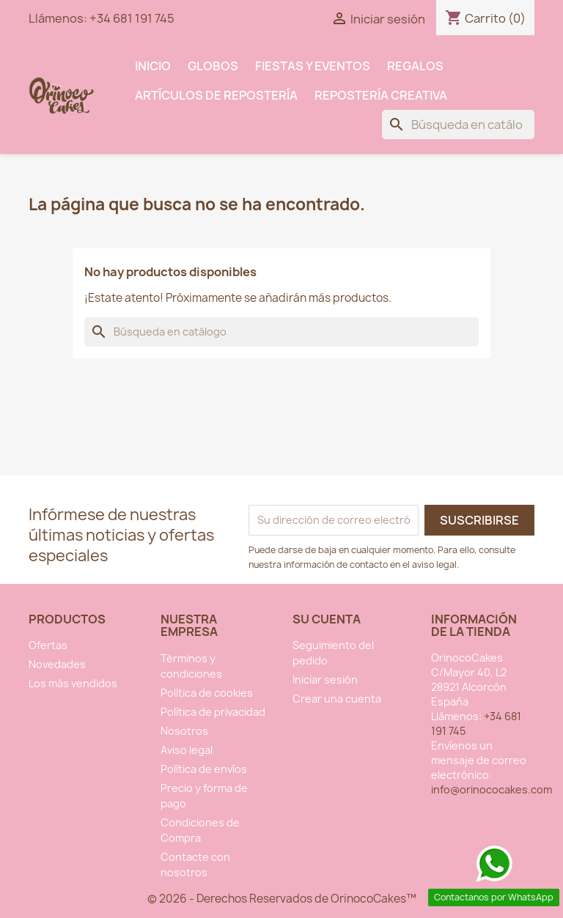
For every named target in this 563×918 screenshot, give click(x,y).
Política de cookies (207, 693)
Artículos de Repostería (216, 95)
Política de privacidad (213, 712)
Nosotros (184, 731)
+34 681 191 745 (131, 18)
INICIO (153, 66)
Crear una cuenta (336, 699)
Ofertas (48, 645)
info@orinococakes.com (491, 789)
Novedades (57, 664)
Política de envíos (204, 769)
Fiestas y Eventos (312, 66)
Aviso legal (187, 750)
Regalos (415, 66)
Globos (213, 66)
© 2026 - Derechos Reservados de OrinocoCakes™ (281, 898)
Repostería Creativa (380, 95)
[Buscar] (458, 124)
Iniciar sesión (325, 679)
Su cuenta (326, 619)
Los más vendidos (73, 683)
